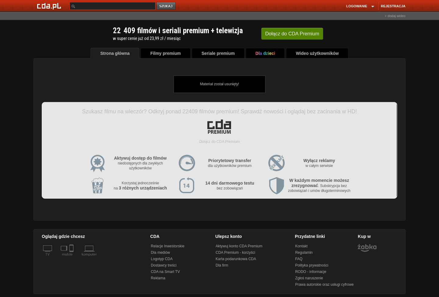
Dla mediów (160, 252)
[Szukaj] (112, 6)
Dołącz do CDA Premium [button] (219, 142)
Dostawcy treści (164, 265)
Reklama (158, 278)
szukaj (166, 6)
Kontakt (301, 246)
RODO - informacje (310, 272)
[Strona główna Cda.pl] (50, 6)
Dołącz (292, 33)
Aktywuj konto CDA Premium (239, 246)
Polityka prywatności (311, 265)
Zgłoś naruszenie (309, 278)
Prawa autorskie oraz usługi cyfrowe (324, 284)
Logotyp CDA (162, 259)
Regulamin (303, 252)
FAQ (298, 259)
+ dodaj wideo (395, 16)
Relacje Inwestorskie (167, 246)
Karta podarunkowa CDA (236, 259)
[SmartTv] (72, 258)
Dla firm (222, 265)
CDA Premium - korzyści (235, 252)
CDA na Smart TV (165, 272)
